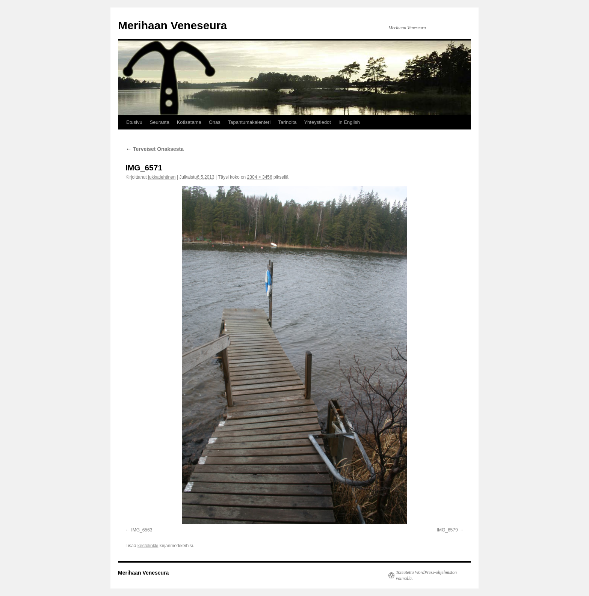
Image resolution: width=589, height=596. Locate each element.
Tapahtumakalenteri (249, 122)
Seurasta (159, 122)
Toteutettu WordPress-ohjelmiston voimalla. (426, 575)
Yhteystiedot (317, 122)
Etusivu (134, 122)
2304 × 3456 (259, 177)
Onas (214, 122)
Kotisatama (189, 122)
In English (349, 122)
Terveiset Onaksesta (154, 149)
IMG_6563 (141, 530)
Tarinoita (287, 122)
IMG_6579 (447, 530)
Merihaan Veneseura (172, 25)
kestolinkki (147, 545)
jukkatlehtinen (161, 177)
